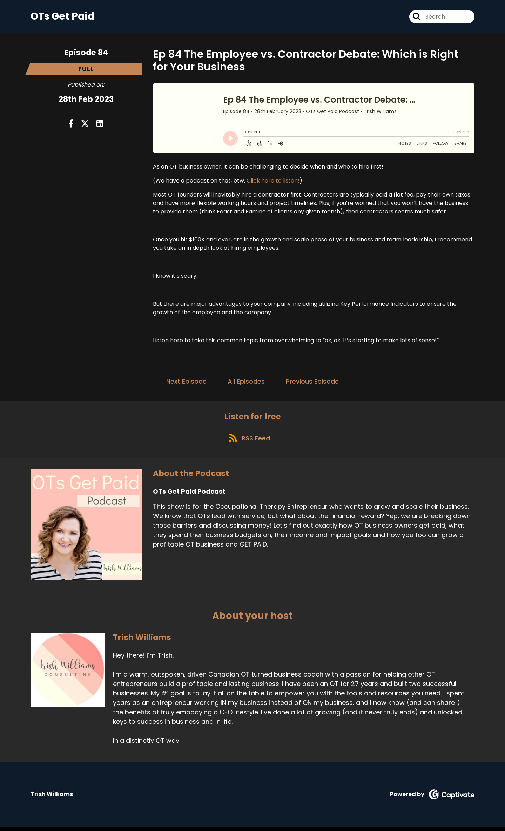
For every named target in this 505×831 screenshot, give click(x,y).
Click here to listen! (273, 182)
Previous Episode (312, 382)
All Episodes (246, 382)
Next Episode (186, 382)
